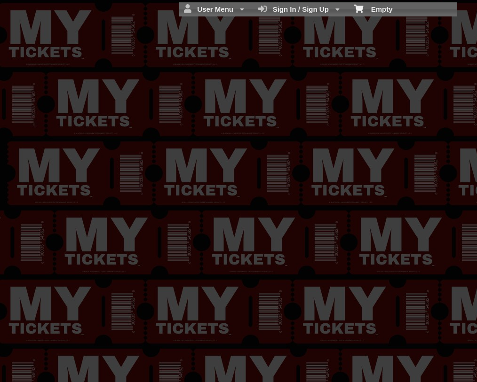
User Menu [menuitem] (214, 9)
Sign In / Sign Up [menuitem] (299, 9)
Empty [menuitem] (373, 8)
